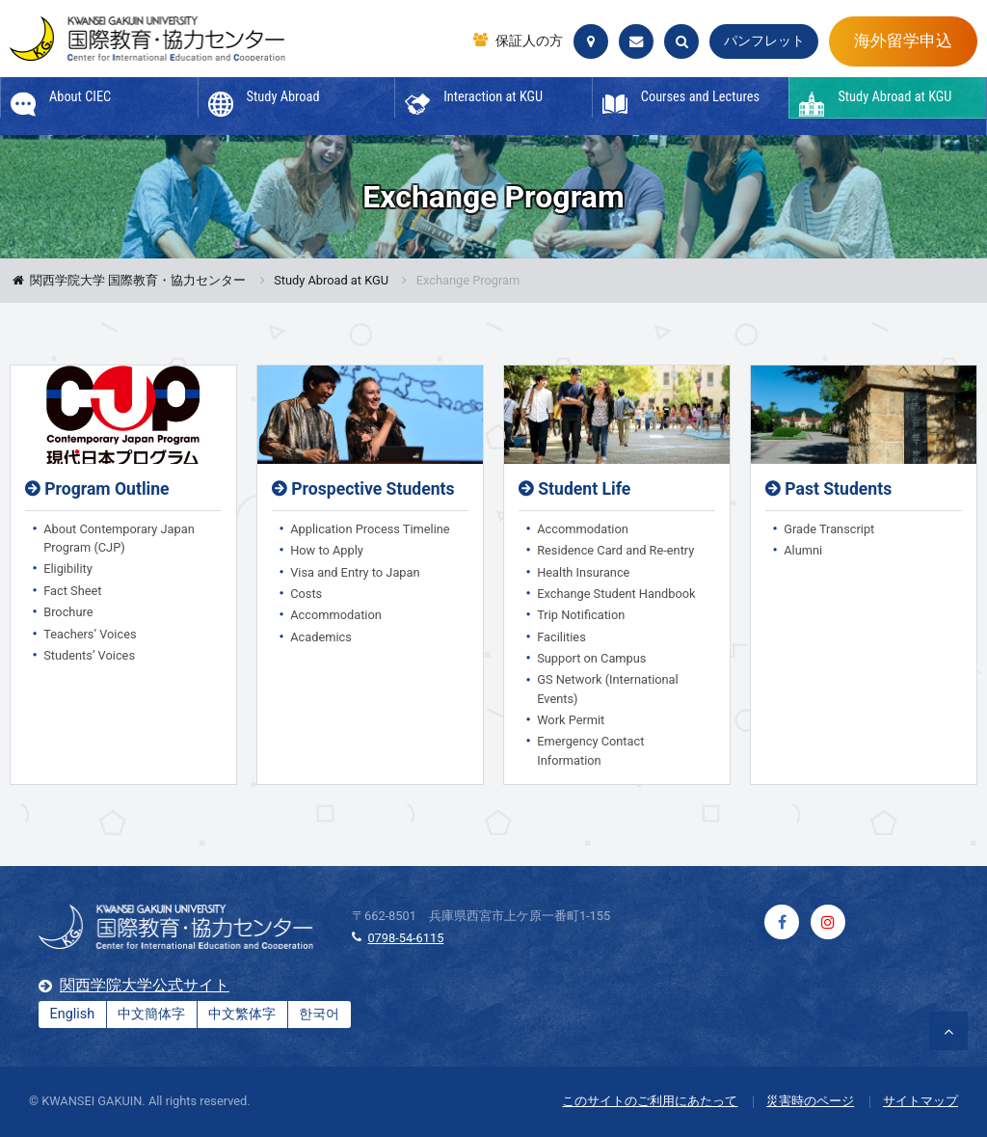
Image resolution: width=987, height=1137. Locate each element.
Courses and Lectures (700, 97)
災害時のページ (810, 1101)
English (72, 1014)
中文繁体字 (242, 1014)
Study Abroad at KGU (331, 281)
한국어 (319, 1014)
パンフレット (764, 41)
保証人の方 (529, 41)
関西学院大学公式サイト (144, 985)
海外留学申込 (903, 40)
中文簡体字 (151, 1014)
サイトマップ (920, 1101)
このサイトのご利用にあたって (649, 1101)
